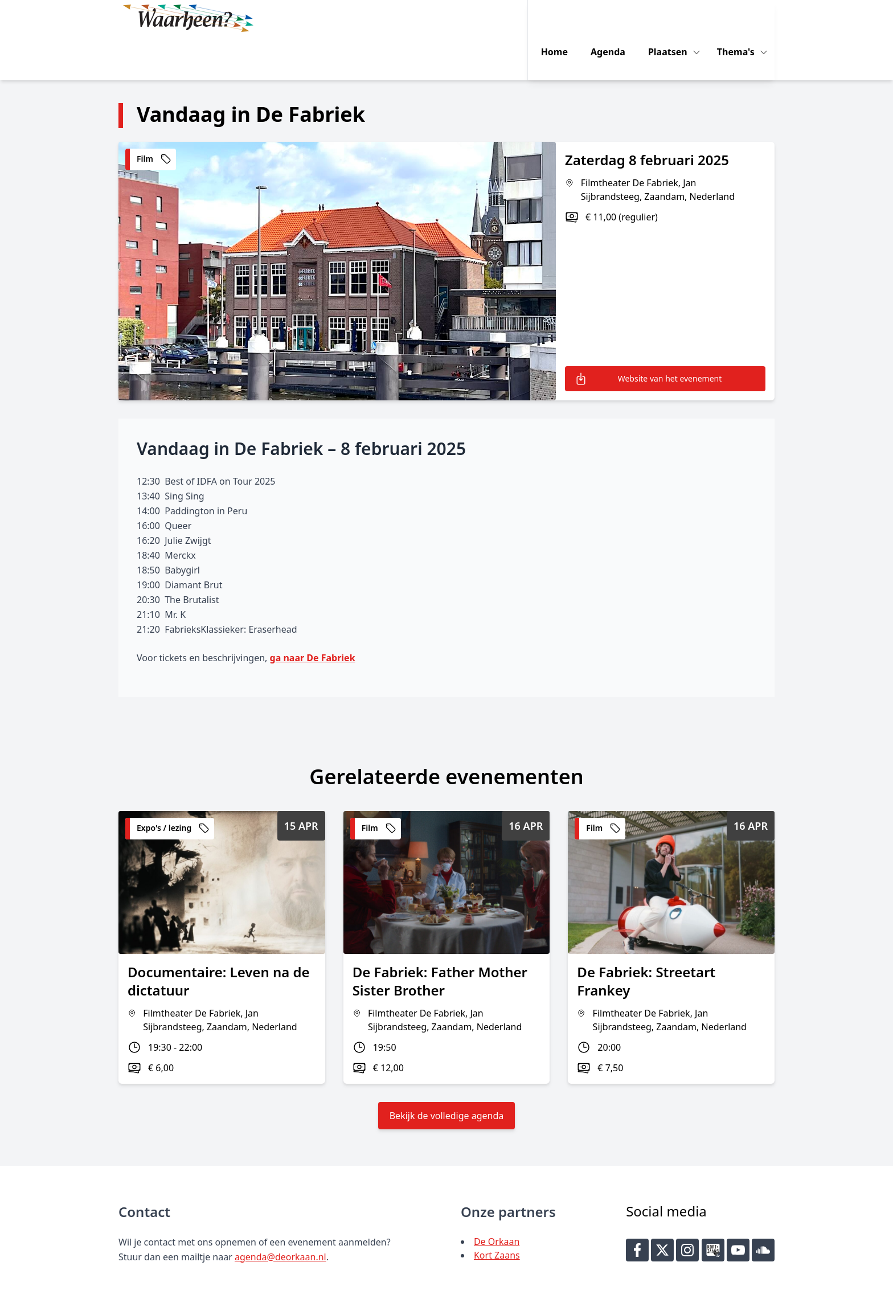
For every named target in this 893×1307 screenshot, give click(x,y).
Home (560, 18)
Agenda (614, 18)
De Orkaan (496, 1197)
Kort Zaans (497, 1211)
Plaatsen (675, 18)
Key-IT (643, 1293)
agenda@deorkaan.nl (280, 1213)
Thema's (743, 18)
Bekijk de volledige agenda (447, 1072)
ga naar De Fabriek (312, 614)
